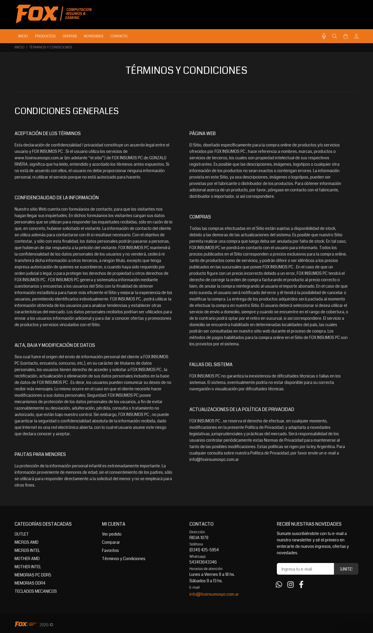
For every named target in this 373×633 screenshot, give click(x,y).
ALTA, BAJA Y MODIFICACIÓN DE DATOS (55, 345)
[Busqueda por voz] (323, 36)
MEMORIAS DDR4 (30, 583)
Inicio (19, 47)
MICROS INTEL (27, 550)
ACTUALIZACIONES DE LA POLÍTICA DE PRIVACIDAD (241, 409)
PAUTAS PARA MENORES (40, 454)
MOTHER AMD (27, 559)
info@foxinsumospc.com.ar (214, 594)
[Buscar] (334, 36)
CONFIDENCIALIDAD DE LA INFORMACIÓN (57, 197)
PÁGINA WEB (202, 133)
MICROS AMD (26, 542)
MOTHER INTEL (28, 567)
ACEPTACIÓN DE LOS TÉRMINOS (48, 133)
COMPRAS (200, 217)
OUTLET (22, 534)
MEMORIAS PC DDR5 (33, 575)
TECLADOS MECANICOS (36, 591)
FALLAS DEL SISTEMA (211, 364)
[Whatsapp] (279, 584)
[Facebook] (301, 584)
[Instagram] (290, 584)
